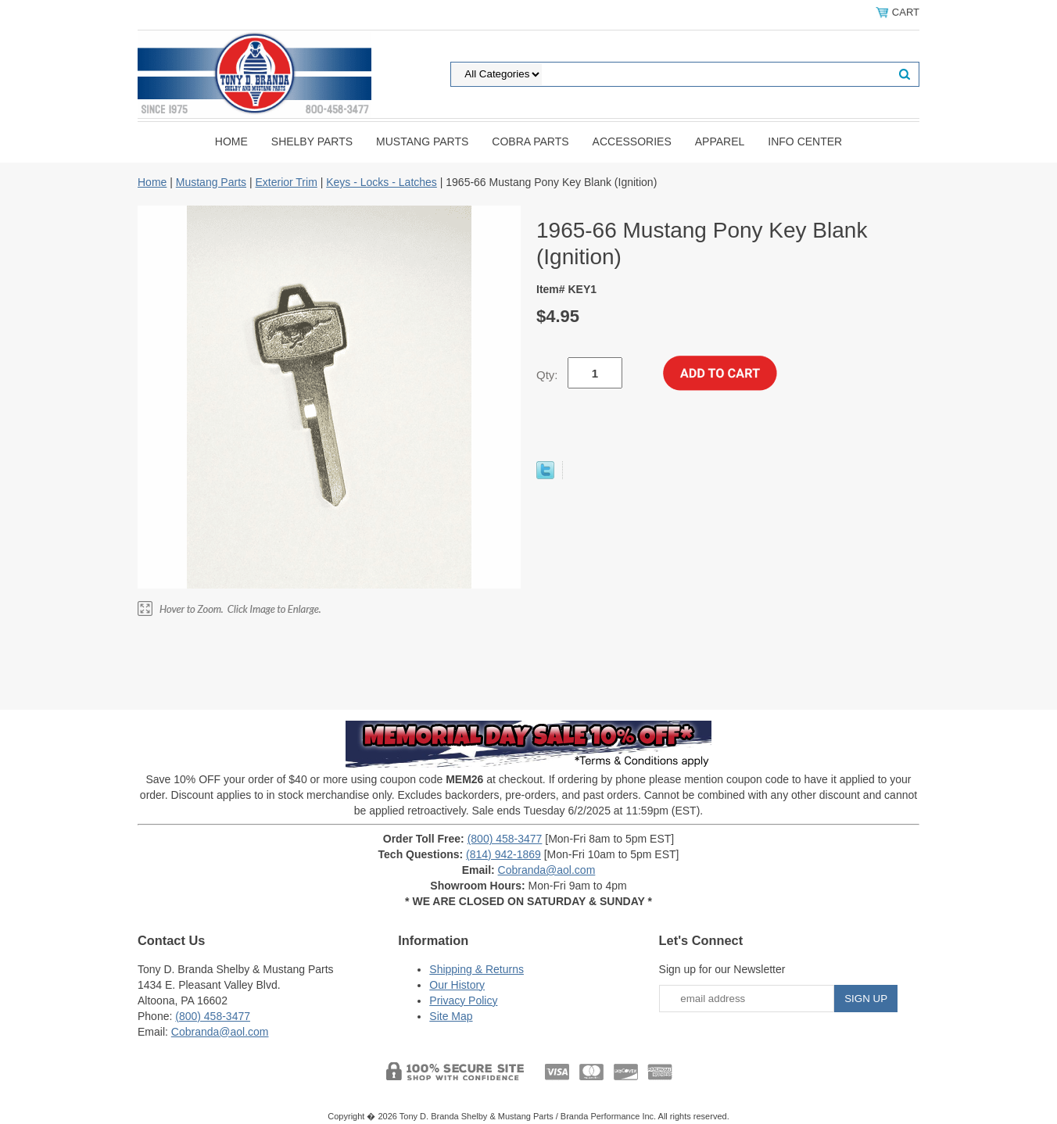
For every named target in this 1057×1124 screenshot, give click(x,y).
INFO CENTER (805, 141)
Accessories (632, 141)
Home (231, 141)
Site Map (450, 1016)
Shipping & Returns (476, 969)
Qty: (547, 374)
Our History (457, 985)
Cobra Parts (530, 141)
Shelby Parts (312, 141)
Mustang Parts (422, 141)
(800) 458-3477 (505, 838)
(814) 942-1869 (503, 854)
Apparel (720, 141)
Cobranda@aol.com (547, 870)
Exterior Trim (286, 182)
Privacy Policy (463, 1000)
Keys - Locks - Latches (381, 182)
